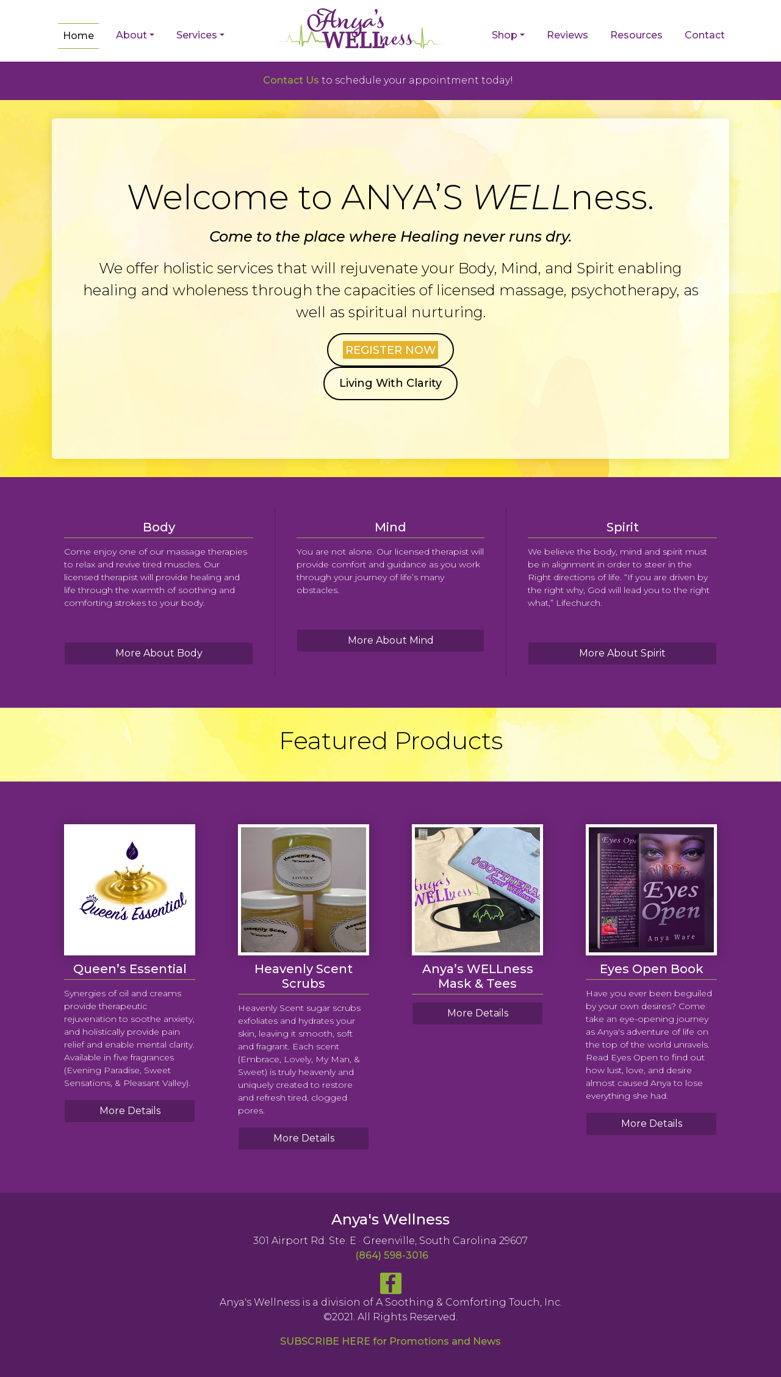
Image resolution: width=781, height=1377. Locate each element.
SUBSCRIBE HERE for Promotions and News (390, 1341)
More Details (129, 1110)
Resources (636, 35)
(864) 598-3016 (391, 1255)
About (131, 35)
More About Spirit (622, 653)
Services (196, 35)
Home (78, 35)
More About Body (159, 653)
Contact (705, 35)
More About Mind (391, 640)
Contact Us (291, 80)
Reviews (567, 35)
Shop (504, 35)
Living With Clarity (390, 383)
